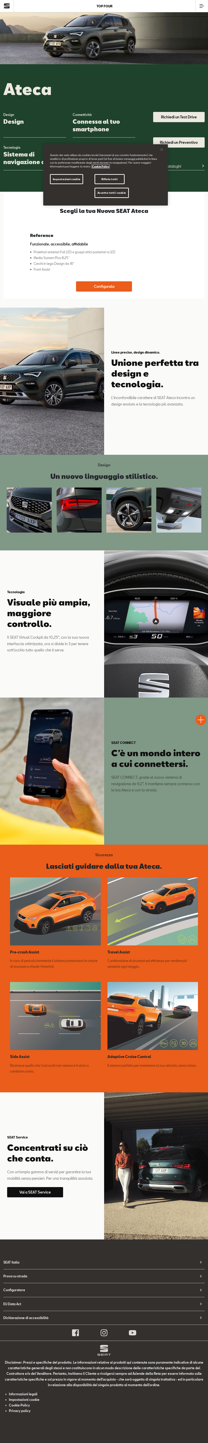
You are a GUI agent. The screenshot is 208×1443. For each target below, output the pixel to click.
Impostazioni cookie (24, 1400)
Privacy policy (20, 1411)
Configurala (104, 286)
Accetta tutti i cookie (111, 192)
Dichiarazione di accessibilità (25, 1318)
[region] (105, 175)
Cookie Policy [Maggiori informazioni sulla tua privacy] (100, 166)
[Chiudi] (162, 149)
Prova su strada (15, 1276)
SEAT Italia (11, 1262)
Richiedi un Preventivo (179, 142)
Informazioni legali (23, 1394)
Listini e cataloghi (167, 166)
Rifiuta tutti (109, 179)
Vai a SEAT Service (35, 1192)
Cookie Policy (19, 1405)
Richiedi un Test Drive (179, 117)
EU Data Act (12, 1304)
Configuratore (14, 1290)
